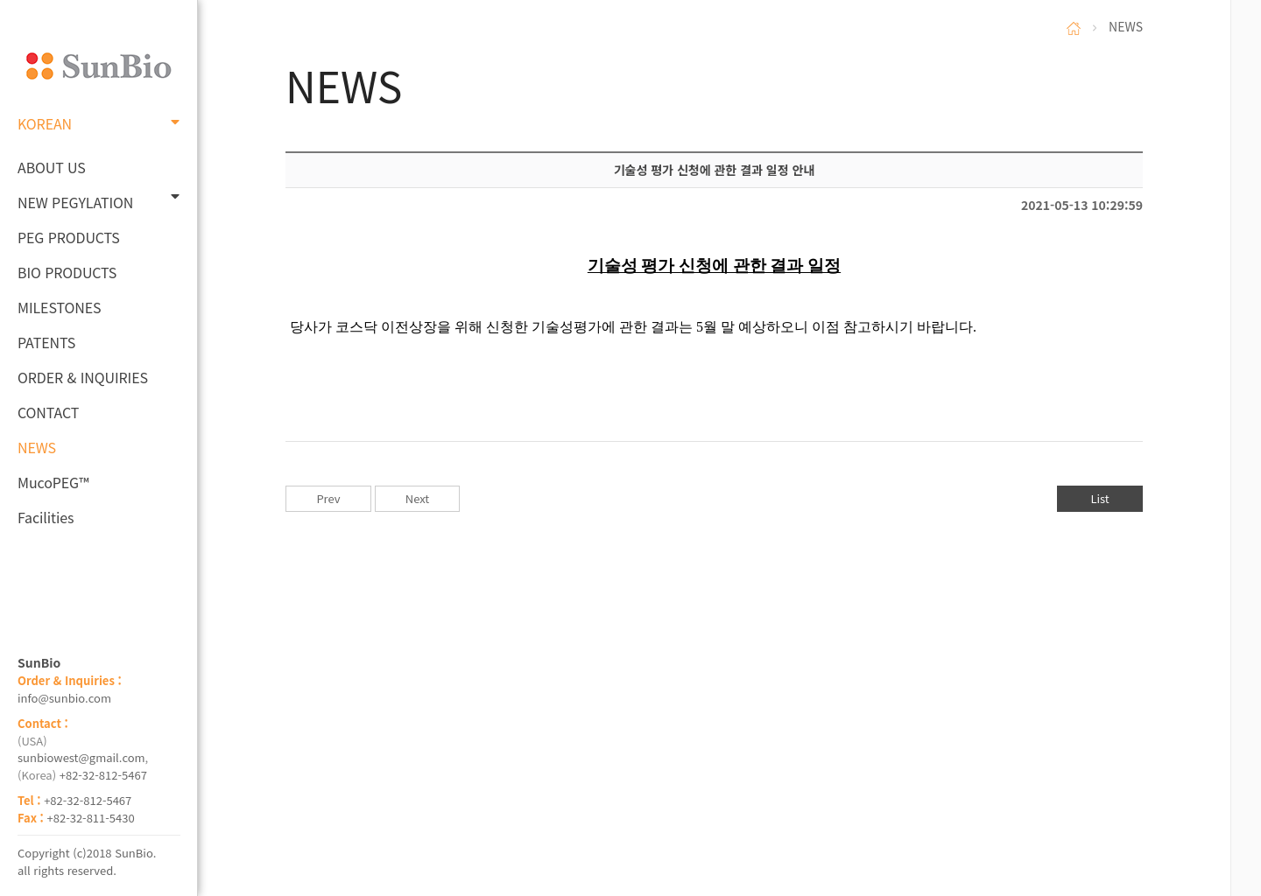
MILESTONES (59, 307)
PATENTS (46, 342)
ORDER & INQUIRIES (83, 377)
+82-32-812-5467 (103, 774)
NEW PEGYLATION (99, 201)
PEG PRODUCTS (69, 237)
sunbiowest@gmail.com (81, 757)
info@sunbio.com (64, 698)
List (1099, 498)
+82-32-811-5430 (91, 817)
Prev (328, 498)
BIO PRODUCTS (67, 272)
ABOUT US (52, 167)
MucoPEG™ (53, 482)
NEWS (37, 447)
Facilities (46, 517)
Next (417, 498)
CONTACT (48, 412)
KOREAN (99, 123)
